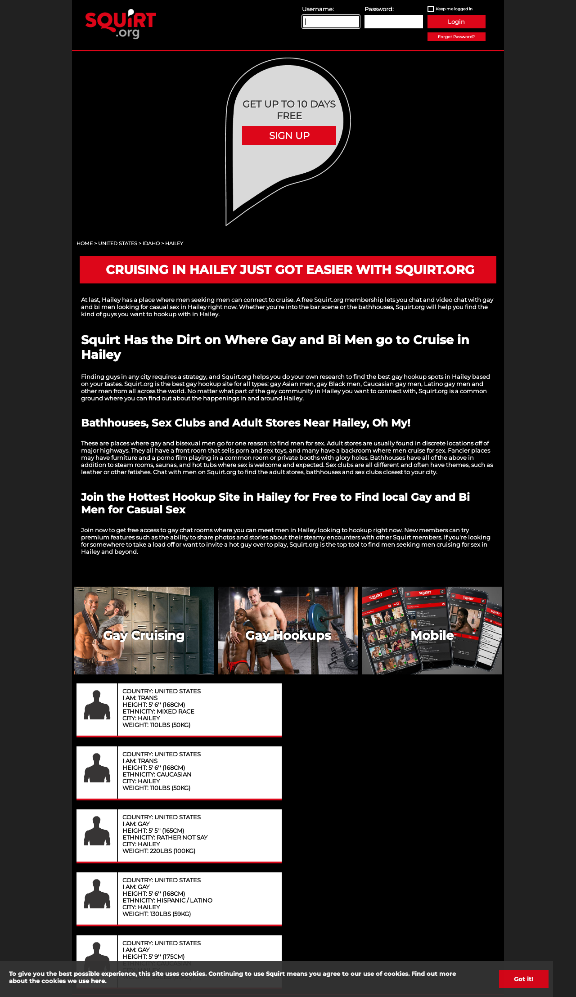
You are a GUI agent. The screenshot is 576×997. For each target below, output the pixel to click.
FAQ (382, 832)
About (130, 832)
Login (456, 21)
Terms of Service (321, 832)
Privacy (257, 832)
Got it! (523, 979)
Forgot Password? (456, 36)
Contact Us (193, 832)
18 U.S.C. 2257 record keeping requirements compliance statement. (335, 951)
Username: (318, 9)
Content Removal (448, 832)
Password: (379, 9)
